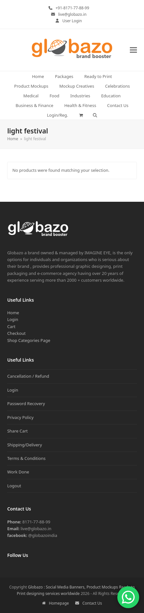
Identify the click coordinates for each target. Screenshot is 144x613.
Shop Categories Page (28, 340)
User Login (72, 21)
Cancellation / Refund (28, 376)
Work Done (18, 472)
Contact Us (88, 603)
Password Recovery (26, 403)
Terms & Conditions (26, 458)
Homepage (55, 603)
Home (13, 313)
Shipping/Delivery (24, 445)
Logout (14, 486)
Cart (11, 326)
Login (12, 319)
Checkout (16, 333)
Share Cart (17, 431)
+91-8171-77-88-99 (72, 8)
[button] (133, 50)
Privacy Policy (20, 417)
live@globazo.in (72, 14)
